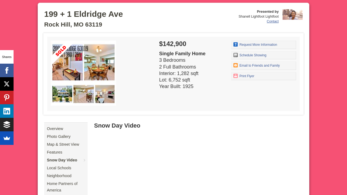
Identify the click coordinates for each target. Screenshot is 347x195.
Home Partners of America (62, 186)
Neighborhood (59, 176)
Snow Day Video (62, 160)
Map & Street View (63, 144)
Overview (55, 128)
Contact (273, 21)
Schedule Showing (249, 55)
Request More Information (255, 44)
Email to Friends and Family (256, 65)
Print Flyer (243, 76)
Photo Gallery (58, 136)
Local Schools (59, 168)
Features (54, 152)
